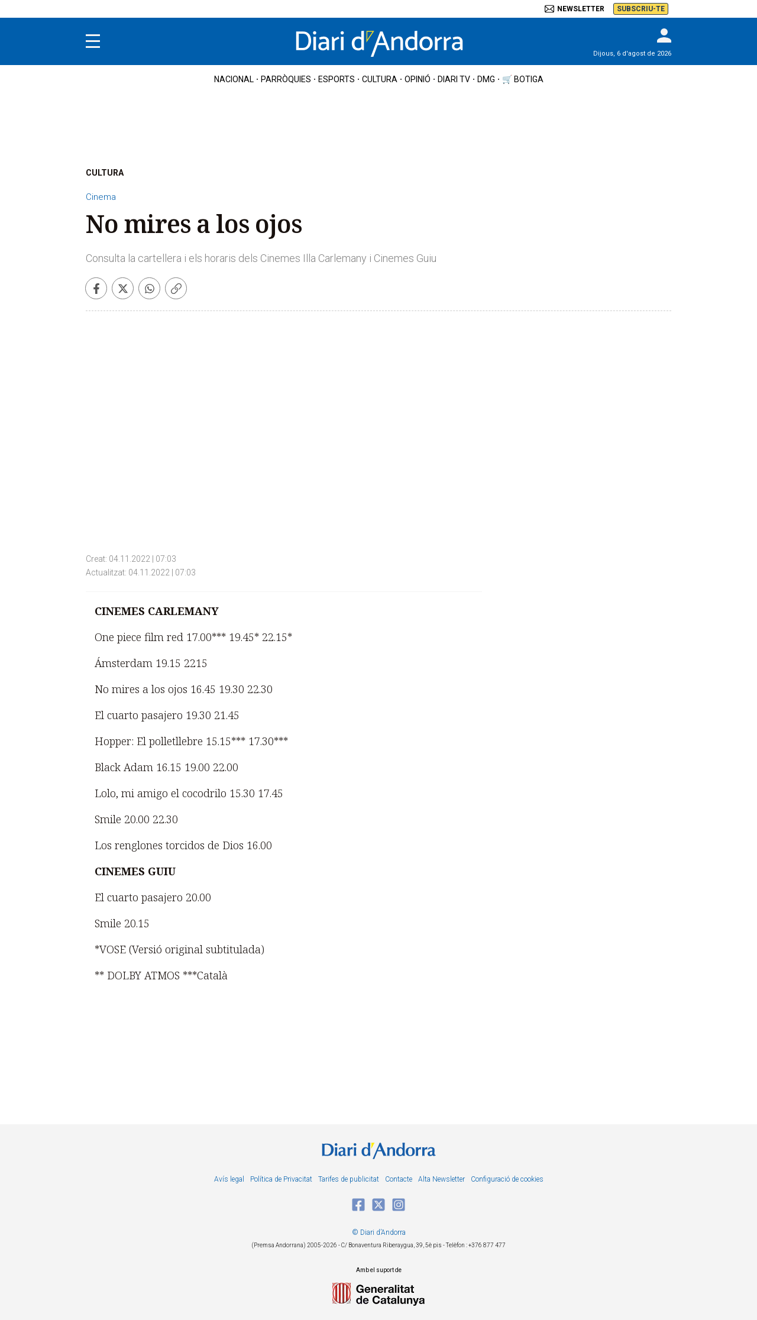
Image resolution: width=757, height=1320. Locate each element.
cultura (379, 79)
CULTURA (105, 172)
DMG (486, 79)
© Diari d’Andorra (379, 1232)
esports (336, 79)
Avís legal (229, 1179)
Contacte (398, 1179)
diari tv (454, 79)
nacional (234, 79)
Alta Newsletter (441, 1179)
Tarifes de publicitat (348, 1179)
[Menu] (93, 41)
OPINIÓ (418, 79)
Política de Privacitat (281, 1179)
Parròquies (286, 79)
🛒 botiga (523, 79)
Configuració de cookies (507, 1179)
